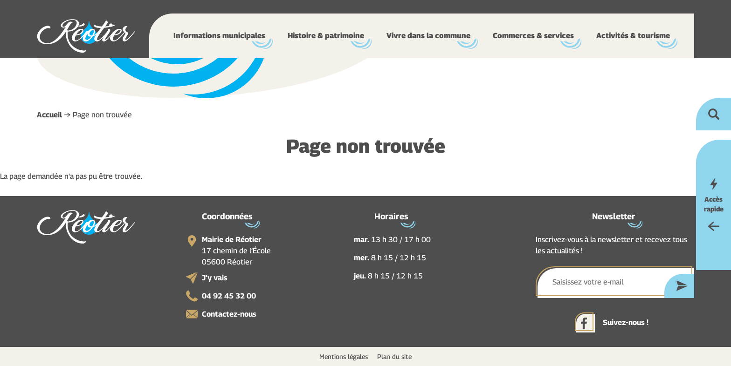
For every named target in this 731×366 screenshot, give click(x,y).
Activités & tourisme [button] (633, 35)
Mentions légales (343, 356)
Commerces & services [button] (533, 35)
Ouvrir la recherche (713, 114)
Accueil (49, 114)
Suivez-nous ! (625, 322)
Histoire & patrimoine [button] (326, 35)
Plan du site (394, 356)
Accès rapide (714, 204)
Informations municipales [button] (219, 35)
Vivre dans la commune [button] (428, 35)
